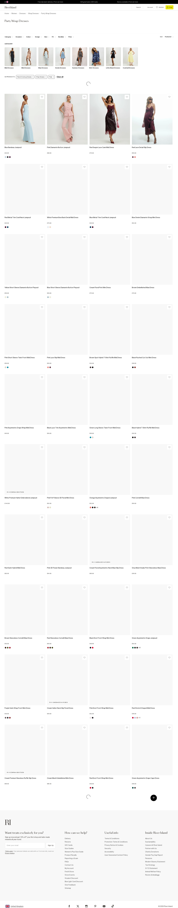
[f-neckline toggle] (62, 37)
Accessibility (109, 852)
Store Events (70, 875)
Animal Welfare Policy (153, 872)
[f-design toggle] (38, 37)
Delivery (68, 838)
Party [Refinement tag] (51, 77)
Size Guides (69, 848)
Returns (68, 842)
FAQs (67, 862)
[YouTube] (104, 906)
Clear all (60, 77)
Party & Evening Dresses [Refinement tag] (25, 77)
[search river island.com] (137, 7)
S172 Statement (151, 868)
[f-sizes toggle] (46, 37)
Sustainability (150, 842)
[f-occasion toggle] (20, 37)
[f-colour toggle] (29, 37)
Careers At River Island (153, 845)
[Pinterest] (95, 906)
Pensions (148, 858)
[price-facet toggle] (71, 37)
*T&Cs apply (9, 851)
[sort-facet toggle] (166, 37)
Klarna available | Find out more (127, 2)
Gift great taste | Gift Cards (89, 2)
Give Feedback (70, 885)
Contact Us (69, 865)
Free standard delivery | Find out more (50, 2)
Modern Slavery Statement (155, 862)
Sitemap (68, 888)
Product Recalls (71, 855)
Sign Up (51, 845)
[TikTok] (112, 906)
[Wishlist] (42, 97)
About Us (148, 838)
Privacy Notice (10, 853)
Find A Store (69, 872)
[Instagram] (86, 906)
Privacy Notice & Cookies (114, 845)
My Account (69, 868)
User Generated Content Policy (116, 855)
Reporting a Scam (71, 858)
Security (108, 848)
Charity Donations (152, 852)
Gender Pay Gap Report (154, 855)
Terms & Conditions (112, 838)
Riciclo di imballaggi (152, 875)
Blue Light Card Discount (74, 881)
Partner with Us (151, 848)
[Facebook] (69, 906)
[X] (77, 906)
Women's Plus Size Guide (74, 852)
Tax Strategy (150, 865)
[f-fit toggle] (54, 37)
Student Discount (71, 878)
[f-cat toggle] (9, 37)
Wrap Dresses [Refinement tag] (41, 77)
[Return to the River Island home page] (12, 7)
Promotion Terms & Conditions (116, 842)
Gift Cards (69, 845)
